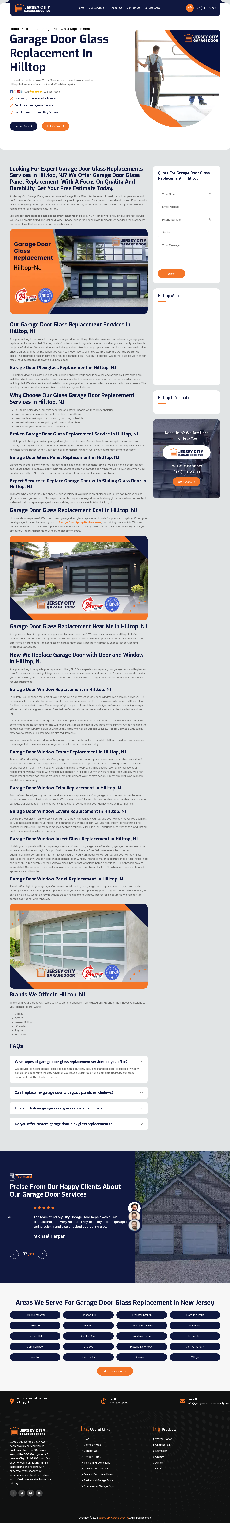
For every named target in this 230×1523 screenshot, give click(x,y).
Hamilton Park (195, 1315)
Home (80, 8)
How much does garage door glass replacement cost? (59, 1108)
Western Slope (142, 1336)
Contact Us (133, 8)
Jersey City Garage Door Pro (114, 1517)
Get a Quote (186, 481)
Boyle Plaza (195, 1336)
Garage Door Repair (96, 1468)
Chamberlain (163, 1444)
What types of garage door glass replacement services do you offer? (71, 1061)
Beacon (35, 1325)
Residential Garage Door (98, 1480)
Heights (88, 1325)
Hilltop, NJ (23, 1402)
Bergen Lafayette (35, 1315)
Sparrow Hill (88, 1357)
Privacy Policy (92, 1456)
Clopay (159, 1456)
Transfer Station (142, 1315)
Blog (86, 1439)
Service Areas (92, 1444)
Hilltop (29, 29)
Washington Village (141, 1325)
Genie (158, 1468)
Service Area (152, 8)
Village (195, 1357)
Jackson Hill (88, 1315)
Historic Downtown (141, 1346)
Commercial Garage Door (99, 1486)
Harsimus (195, 1325)
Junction (35, 1357)
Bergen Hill (35, 1336)
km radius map (186, 343)
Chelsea (88, 1346)
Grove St (141, 1357)
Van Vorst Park (195, 1346)
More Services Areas (115, 1370)
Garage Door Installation (98, 1474)
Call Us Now (55, 126)
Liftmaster (161, 1450)
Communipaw (35, 1346)
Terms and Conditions (97, 1462)
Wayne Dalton (163, 1439)
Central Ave (88, 1336)
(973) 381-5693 (201, 8)
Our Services (96, 8)
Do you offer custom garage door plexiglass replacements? (63, 1124)
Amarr (159, 1462)
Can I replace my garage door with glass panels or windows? (64, 1092)
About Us (116, 8)
